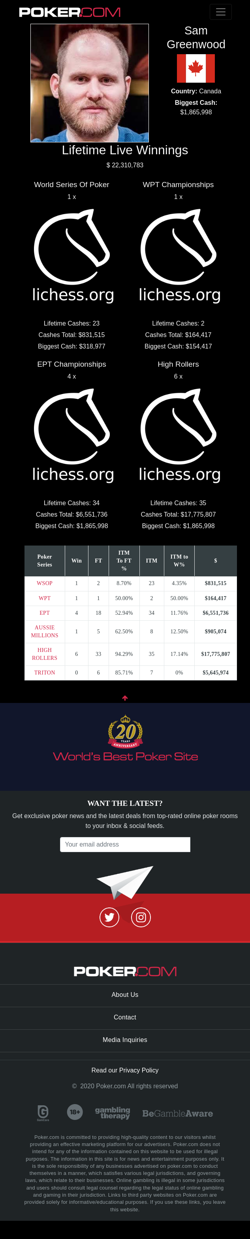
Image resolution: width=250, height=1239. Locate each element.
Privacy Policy (139, 1070)
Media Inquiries (125, 1039)
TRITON (44, 673)
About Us (124, 994)
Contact (125, 1017)
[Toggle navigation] (221, 12)
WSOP (45, 583)
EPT (44, 613)
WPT (45, 598)
